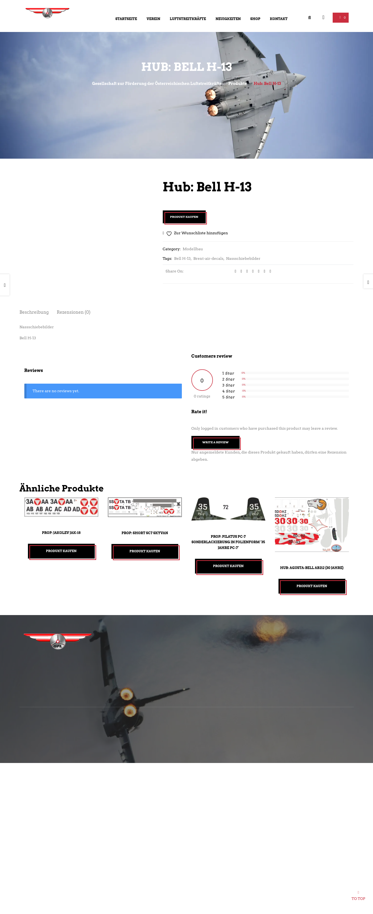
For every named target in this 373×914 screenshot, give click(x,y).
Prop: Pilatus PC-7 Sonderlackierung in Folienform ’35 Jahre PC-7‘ (228, 542)
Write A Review (215, 442)
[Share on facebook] (233, 271)
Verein (153, 19)
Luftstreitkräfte (188, 19)
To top (358, 897)
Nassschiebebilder (243, 258)
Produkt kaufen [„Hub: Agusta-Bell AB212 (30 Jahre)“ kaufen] (312, 586)
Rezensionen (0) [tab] (74, 312)
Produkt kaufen (184, 217)
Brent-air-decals (208, 258)
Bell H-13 (182, 258)
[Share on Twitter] (239, 271)
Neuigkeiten (228, 19)
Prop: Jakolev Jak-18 (61, 533)
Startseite (126, 19)
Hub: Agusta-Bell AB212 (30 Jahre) (312, 568)
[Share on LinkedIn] (245, 271)
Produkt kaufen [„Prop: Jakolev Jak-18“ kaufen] (61, 551)
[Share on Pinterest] (262, 271)
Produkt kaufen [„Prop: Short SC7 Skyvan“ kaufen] (145, 551)
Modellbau (193, 249)
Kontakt (279, 19)
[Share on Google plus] (256, 271)
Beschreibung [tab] (34, 312)
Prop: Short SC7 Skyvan (144, 533)
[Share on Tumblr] (251, 271)
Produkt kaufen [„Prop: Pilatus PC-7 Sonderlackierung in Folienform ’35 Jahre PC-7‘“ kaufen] (228, 566)
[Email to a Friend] (268, 271)
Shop (255, 19)
